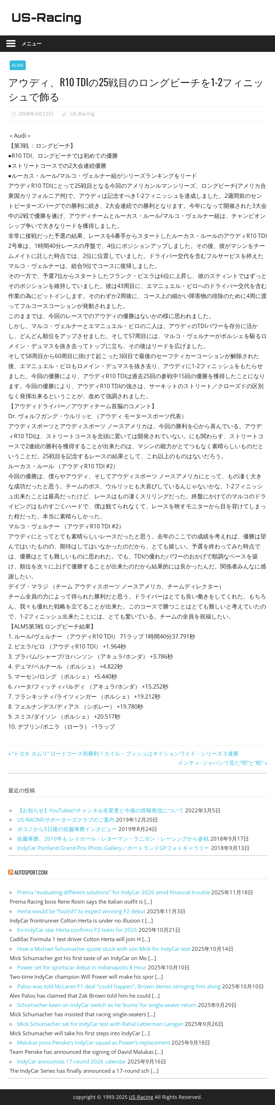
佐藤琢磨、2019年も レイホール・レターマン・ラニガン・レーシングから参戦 (113, 838)
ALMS (17, 65)
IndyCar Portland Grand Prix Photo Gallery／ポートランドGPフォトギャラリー (113, 847)
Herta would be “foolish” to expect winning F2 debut (81, 911)
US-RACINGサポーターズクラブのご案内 (66, 819)
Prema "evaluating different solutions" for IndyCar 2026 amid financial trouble (113, 892)
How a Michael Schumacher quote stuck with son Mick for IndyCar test (103, 948)
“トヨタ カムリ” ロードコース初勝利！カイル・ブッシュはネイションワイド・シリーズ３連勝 (124, 753)
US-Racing (46, 17)
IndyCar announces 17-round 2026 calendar (71, 1061)
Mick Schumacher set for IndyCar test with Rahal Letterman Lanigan (100, 1023)
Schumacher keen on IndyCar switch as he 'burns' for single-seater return (107, 1004)
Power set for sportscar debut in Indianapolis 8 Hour (81, 967)
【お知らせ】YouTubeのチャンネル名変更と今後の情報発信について (100, 810)
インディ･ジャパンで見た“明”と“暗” (220, 762)
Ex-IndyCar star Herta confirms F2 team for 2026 (77, 929)
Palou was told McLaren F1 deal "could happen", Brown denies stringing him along (119, 986)
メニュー (31, 43)
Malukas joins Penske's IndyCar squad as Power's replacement (93, 1042)
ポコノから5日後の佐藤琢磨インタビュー (67, 828)
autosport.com (31, 872)
